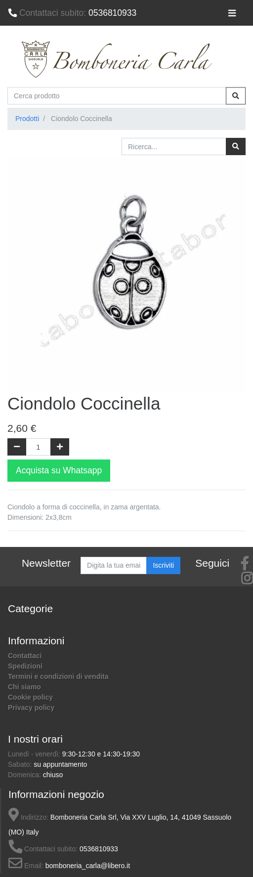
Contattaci (25, 656)
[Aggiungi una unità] (59, 447)
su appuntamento (60, 764)
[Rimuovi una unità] (16, 447)
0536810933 (72, 13)
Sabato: (21, 764)
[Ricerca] (236, 146)
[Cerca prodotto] (116, 95)
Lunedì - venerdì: (35, 754)
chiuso (53, 775)
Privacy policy (31, 707)
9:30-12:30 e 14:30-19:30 (101, 754)
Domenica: (25, 775)
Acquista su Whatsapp (59, 470)
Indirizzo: (28, 817)
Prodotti (27, 119)
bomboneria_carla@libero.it (87, 866)
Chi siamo (24, 687)
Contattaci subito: (43, 849)
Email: (25, 866)
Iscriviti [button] (163, 565)
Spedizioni (25, 666)
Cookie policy (30, 697)
